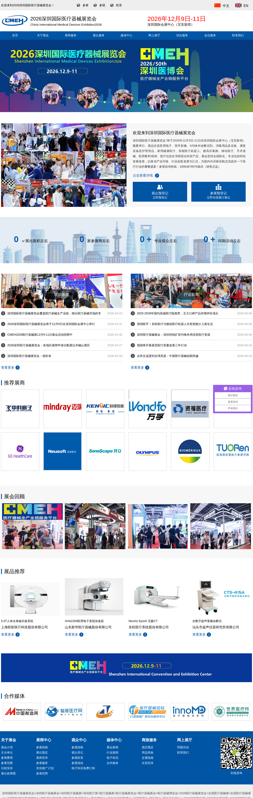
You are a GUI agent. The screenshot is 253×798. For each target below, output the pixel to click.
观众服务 (99, 35)
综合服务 (182, 35)
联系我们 (238, 35)
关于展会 (43, 35)
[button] (126, 109)
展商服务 (71, 35)
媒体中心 (126, 35)
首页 (15, 35)
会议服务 (210, 35)
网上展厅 (154, 35)
